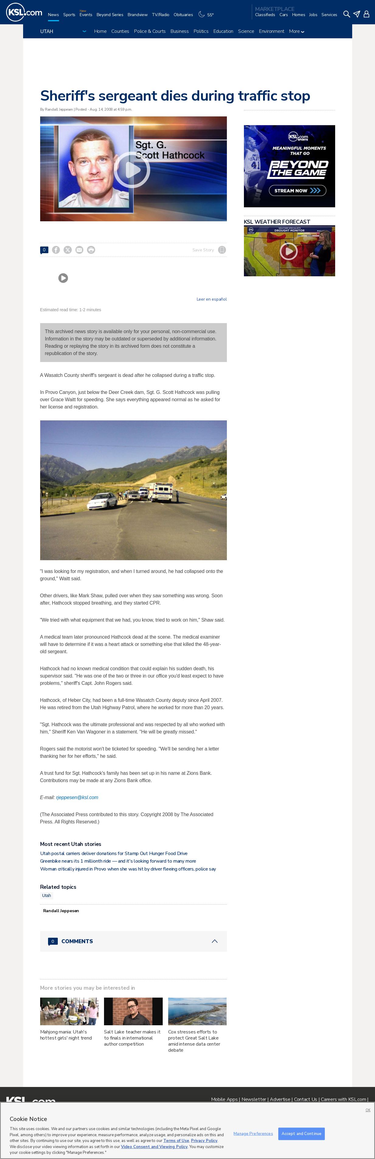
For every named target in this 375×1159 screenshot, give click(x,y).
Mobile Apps (224, 1099)
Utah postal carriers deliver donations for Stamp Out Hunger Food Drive (114, 853)
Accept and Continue (301, 1133)
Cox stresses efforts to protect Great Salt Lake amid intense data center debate (194, 1041)
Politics (201, 31)
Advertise (280, 1099)
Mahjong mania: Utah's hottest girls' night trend (66, 1035)
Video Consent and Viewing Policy (154, 1147)
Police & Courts (150, 31)
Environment (271, 31)
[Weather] (207, 17)
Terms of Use (176, 1140)
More (296, 31)
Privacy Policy (204, 1140)
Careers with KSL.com (343, 1099)
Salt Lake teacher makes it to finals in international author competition (132, 1038)
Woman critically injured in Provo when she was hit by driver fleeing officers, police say (128, 869)
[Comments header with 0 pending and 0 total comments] (133, 941)
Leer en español (212, 299)
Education (223, 31)
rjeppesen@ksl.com (77, 797)
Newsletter (253, 1099)
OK (368, 1110)
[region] (187, 1130)
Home (100, 31)
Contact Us (305, 1099)
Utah (46, 895)
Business (180, 31)
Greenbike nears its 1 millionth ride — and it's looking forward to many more (118, 861)
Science (246, 31)
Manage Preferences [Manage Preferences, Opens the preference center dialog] (253, 1133)
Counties (120, 31)
